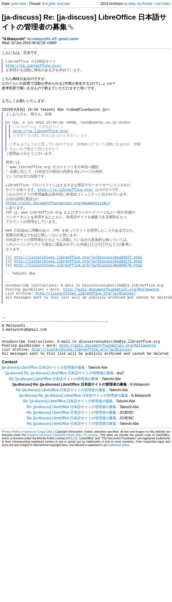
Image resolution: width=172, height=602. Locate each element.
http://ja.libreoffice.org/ (33, 68)
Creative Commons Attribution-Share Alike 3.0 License (62, 484)
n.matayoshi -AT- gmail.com (52, 39)
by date (129, 4)
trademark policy (118, 494)
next (22, 4)
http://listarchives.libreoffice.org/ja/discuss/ (85, 329)
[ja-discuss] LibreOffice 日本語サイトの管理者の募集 (43, 417)
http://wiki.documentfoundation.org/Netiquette (111, 324)
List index (162, 4)
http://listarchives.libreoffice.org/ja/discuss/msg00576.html (78, 295)
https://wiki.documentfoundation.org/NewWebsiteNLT (58, 224)
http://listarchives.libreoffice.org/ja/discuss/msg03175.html (78, 290)
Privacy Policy (11, 481)
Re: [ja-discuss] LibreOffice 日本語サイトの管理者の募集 (54, 428)
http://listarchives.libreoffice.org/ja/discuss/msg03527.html (78, 285)
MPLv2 (71, 487)
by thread (144, 4)
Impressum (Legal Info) (37, 481)
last (67, 4)
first (45, 4)
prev (14, 4)
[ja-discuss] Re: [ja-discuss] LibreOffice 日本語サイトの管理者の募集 (59, 422)
